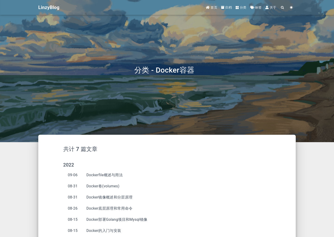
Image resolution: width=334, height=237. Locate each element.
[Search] (282, 7)
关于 (270, 7)
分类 (241, 7)
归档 (226, 7)
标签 (256, 7)
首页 (211, 7)
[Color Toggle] (291, 7)
